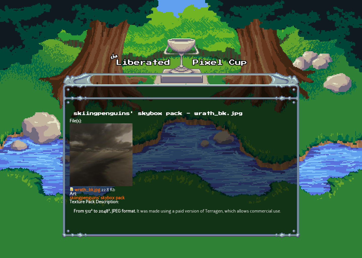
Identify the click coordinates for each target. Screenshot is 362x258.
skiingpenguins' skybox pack (97, 198)
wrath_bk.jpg (87, 190)
